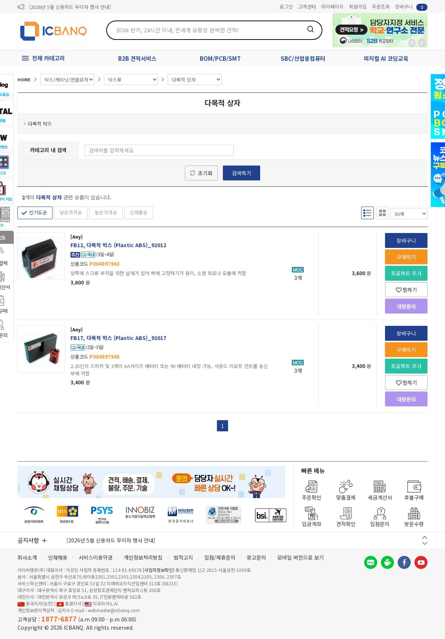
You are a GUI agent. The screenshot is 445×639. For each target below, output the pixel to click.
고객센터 (307, 6)
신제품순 (139, 212)
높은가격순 (106, 212)
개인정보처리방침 (143, 557)
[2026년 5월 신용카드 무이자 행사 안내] (70, 6)
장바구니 (411, 7)
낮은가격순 (71, 212)
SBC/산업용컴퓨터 (303, 58)
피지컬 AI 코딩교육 (386, 58)
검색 (310, 29)
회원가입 (358, 6)
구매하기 (406, 257)
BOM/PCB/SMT (220, 58)
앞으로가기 (422, 42)
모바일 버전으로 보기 (300, 557)
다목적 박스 (37, 123)
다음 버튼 (424, 543)
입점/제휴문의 (220, 557)
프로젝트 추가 (406, 273)
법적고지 (183, 557)
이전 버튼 (424, 537)
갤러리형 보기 (382, 213)
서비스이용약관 (96, 557)
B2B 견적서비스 (137, 58)
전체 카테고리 (48, 58)
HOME (24, 79)
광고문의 (256, 557)
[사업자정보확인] (158, 570)
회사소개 (27, 557)
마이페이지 (332, 6)
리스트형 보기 (367, 213)
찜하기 (406, 289)
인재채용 (57, 557)
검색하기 (241, 173)
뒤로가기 (412, 42)
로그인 (286, 6)
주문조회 (381, 6)
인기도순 (38, 212)
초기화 (205, 173)
